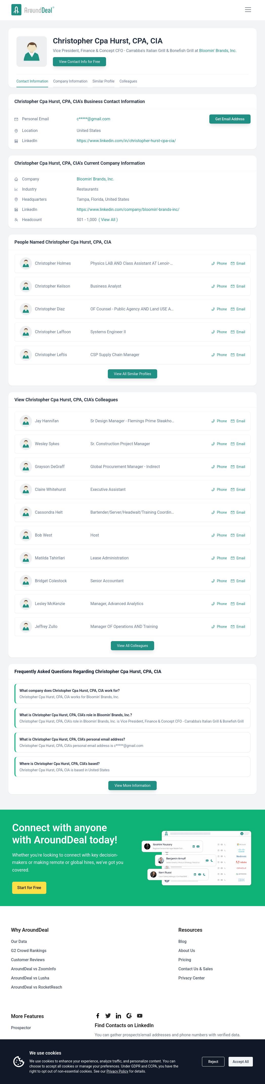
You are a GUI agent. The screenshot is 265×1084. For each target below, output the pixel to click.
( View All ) (108, 219)
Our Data (19, 941)
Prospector (21, 1027)
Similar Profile (104, 81)
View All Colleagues (132, 646)
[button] (132, 263)
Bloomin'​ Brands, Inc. (218, 50)
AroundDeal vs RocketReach (36, 987)
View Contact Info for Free (79, 62)
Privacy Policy (117, 1071)
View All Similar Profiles (132, 374)
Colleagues (128, 81)
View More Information (132, 785)
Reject (213, 1062)
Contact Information (32, 81)
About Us (186, 950)
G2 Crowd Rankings (29, 950)
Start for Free (29, 887)
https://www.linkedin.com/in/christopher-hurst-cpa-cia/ (126, 140)
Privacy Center (191, 978)
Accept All (241, 1062)
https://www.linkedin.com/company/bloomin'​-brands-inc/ (128, 209)
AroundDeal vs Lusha (30, 978)
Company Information (70, 81)
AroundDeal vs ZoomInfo (33, 968)
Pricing (184, 959)
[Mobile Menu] (248, 9)
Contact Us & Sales (195, 968)
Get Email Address (229, 119)
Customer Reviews (28, 959)
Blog (182, 941)
